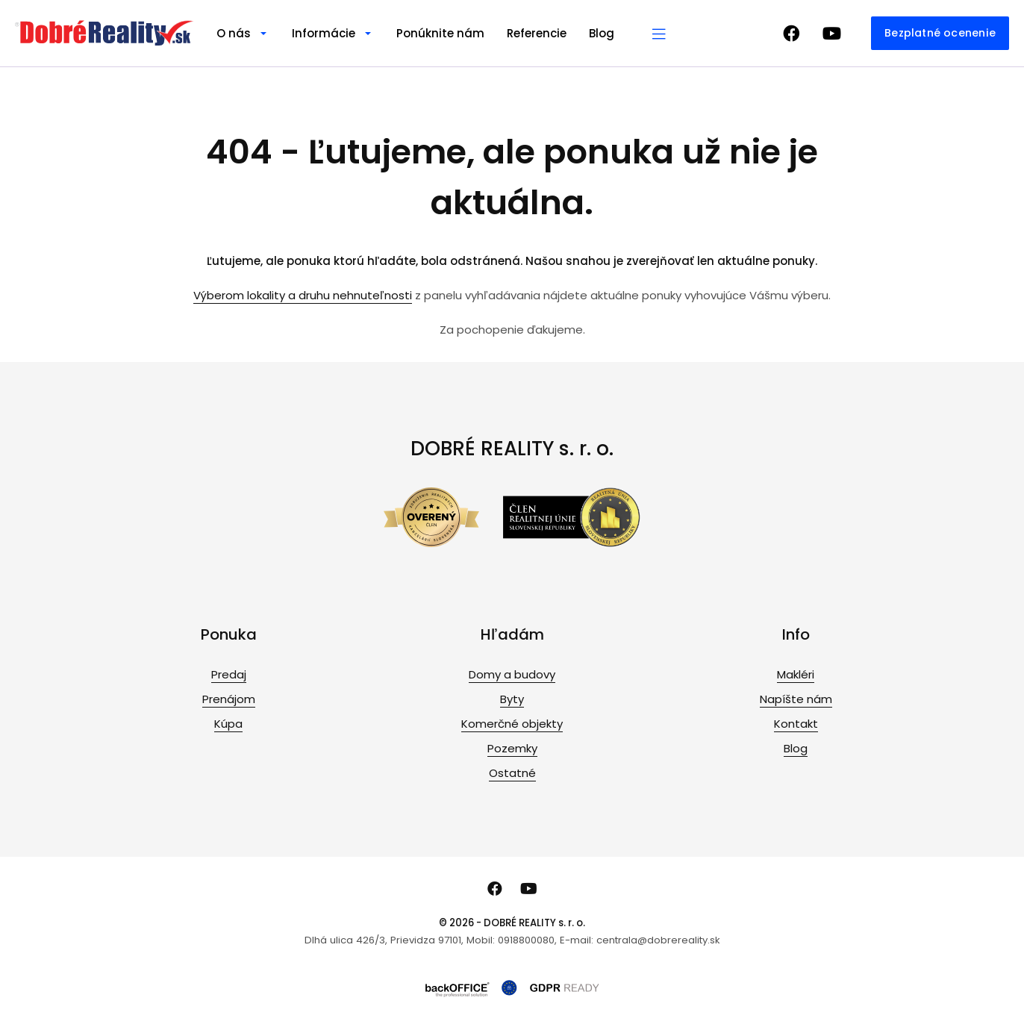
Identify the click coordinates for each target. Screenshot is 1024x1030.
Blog (601, 33)
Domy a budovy (512, 674)
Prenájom (228, 699)
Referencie (536, 33)
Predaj (228, 674)
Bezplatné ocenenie (940, 32)
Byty (512, 699)
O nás (233, 33)
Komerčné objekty (512, 723)
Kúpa (228, 723)
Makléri (795, 674)
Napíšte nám (796, 699)
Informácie (323, 33)
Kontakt (796, 723)
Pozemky (512, 748)
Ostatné (512, 773)
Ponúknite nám (440, 33)
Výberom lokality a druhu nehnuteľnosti (302, 295)
